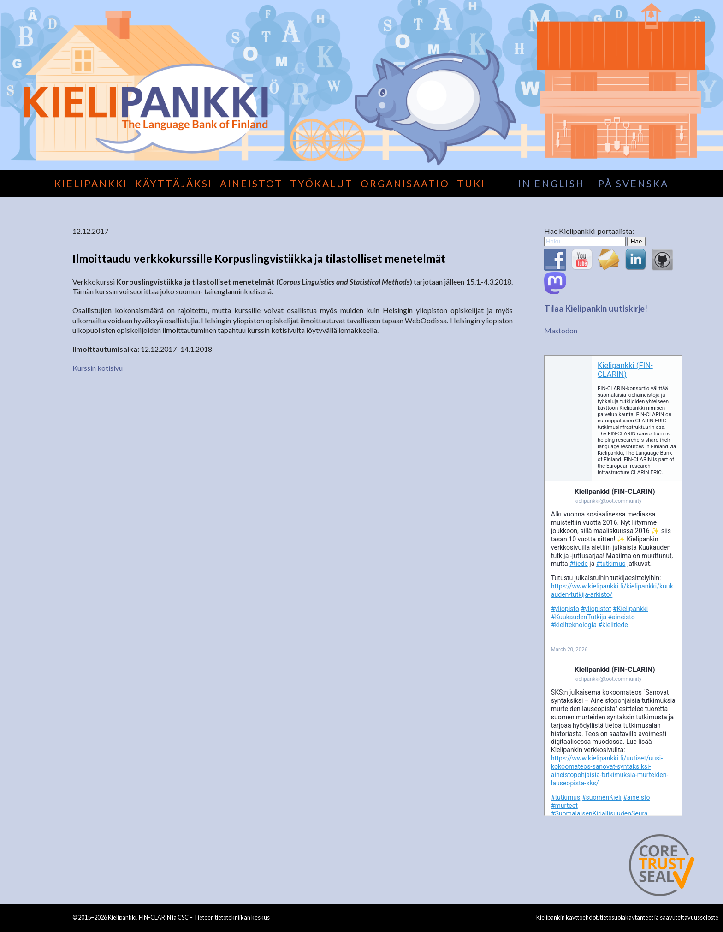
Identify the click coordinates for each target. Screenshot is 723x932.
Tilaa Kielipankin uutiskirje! (595, 308)
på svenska (633, 183)
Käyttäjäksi (174, 183)
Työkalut (321, 183)
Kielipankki (91, 183)
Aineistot (251, 183)
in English (551, 183)
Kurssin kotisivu (97, 367)
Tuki (471, 183)
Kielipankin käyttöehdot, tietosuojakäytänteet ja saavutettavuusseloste (627, 917)
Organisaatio (405, 183)
